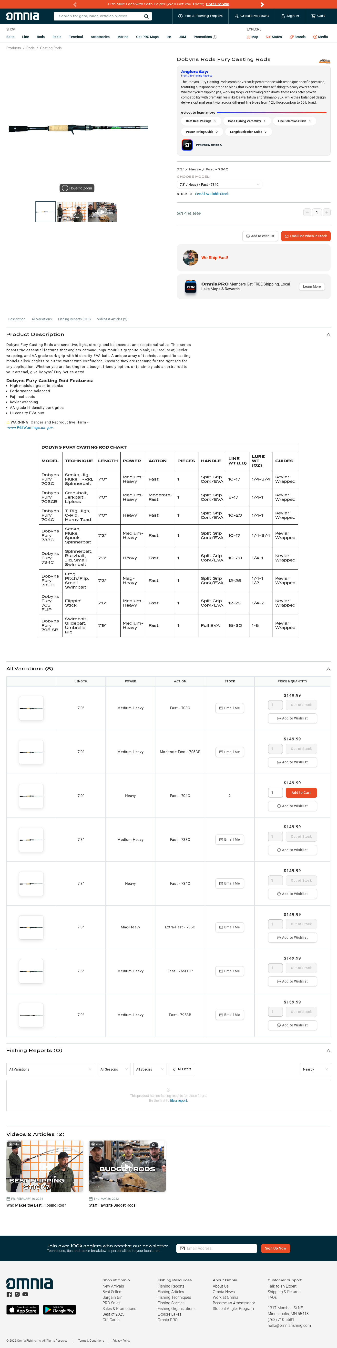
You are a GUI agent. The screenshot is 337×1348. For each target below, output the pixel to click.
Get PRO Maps (147, 37)
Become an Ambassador (234, 1303)
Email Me (229, 708)
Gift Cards (111, 1320)
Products (13, 48)
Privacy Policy (121, 1340)
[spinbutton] (275, 705)
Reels (56, 37)
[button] (168, 334)
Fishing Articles (171, 1291)
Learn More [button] (312, 286)
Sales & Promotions (119, 1308)
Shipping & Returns (284, 1291)
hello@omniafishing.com (289, 1325)
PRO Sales (111, 1303)
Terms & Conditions (91, 1340)
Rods (41, 37)
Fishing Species (171, 1303)
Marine (122, 37)
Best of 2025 (113, 1314)
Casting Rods (51, 48)
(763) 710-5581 (281, 1319)
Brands (298, 37)
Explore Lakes (169, 1314)
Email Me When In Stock (306, 236)
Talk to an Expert (282, 1286)
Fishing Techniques (174, 1297)
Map (252, 37)
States (274, 37)
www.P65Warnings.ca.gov (29, 427)
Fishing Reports (171, 1286)
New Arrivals (113, 1286)
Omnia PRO (168, 1320)
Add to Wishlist (260, 236)
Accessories (100, 37)
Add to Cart (301, 793)
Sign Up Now (275, 1248)
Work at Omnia (225, 1297)
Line (25, 37)
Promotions (205, 37)
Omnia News (224, 1291)
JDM (182, 37)
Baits (10, 37)
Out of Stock (301, 705)
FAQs (272, 1297)
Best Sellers (112, 1291)
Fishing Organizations (176, 1308)
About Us (221, 1286)
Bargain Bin (112, 1297)
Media (320, 37)
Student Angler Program (233, 1308)
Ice (168, 37)
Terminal (76, 37)
